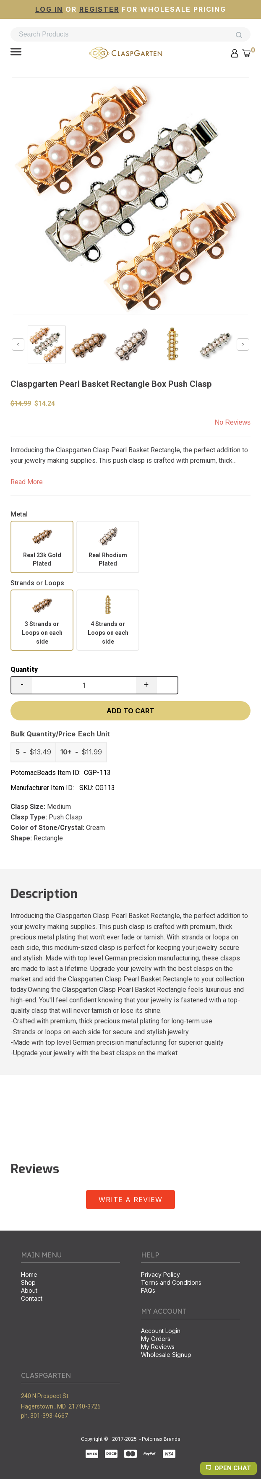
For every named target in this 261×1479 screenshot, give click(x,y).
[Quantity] (84, 685)
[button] (15, 52)
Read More (26, 482)
